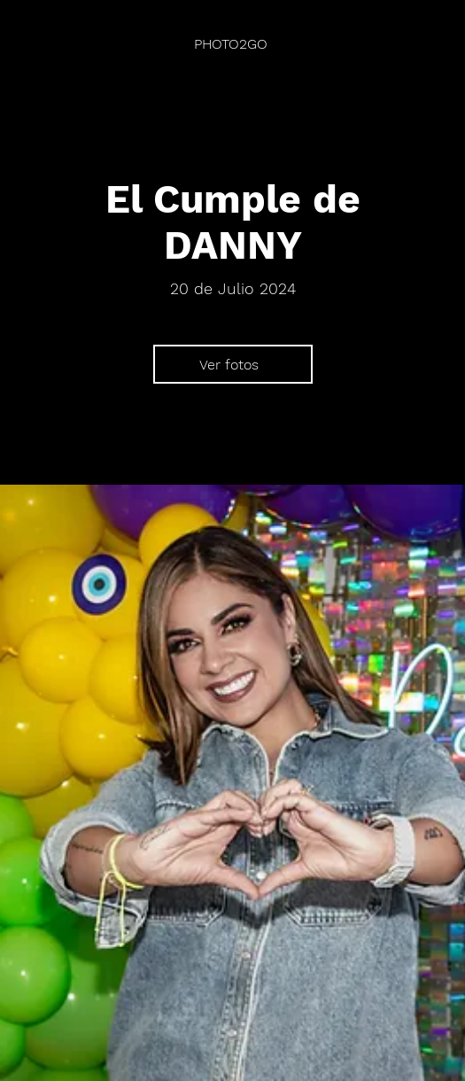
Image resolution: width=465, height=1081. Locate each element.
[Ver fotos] (233, 364)
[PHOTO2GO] (232, 43)
